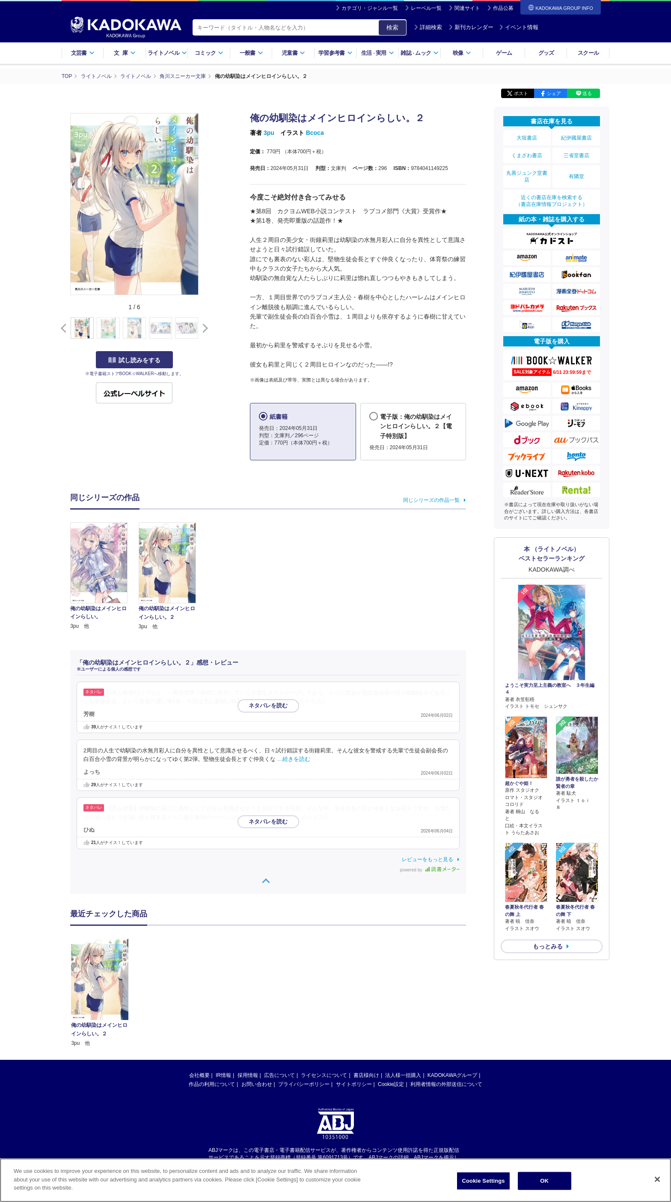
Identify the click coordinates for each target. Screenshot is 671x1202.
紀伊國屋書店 (576, 138)
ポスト (521, 93)
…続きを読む (310, 701)
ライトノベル (167, 53)
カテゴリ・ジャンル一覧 (369, 8)
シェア (554, 93)
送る (587, 93)
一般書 (251, 53)
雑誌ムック (420, 53)
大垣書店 (527, 138)
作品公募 (503, 8)
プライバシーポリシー (304, 1003)
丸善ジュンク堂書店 (526, 176)
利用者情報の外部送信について (446, 1003)
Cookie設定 (391, 1003)
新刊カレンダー (470, 27)
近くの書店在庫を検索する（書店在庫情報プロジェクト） (552, 200)
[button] (203, 328)
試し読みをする (134, 360)
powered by (430, 870)
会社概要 (199, 994)
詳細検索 (428, 27)
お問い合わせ (256, 1003)
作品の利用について (212, 1003)
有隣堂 (576, 176)
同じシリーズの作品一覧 (431, 500)
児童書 (293, 53)
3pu (269, 132)
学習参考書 (335, 53)
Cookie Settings (483, 1181)
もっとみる (548, 946)
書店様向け (366, 994)
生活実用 (377, 53)
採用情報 (248, 994)
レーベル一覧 (426, 8)
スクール (588, 53)
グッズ (546, 53)
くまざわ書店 (526, 155)
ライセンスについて (324, 994)
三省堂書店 (576, 155)
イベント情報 (518, 27)
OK (544, 1181)
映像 (462, 53)
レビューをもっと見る (427, 859)
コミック (209, 53)
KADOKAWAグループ (452, 994)
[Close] (657, 1180)
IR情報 (223, 994)
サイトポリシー (354, 1003)
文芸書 (83, 53)
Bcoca (315, 132)
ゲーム (504, 53)
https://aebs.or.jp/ (304, 1083)
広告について (279, 994)
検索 (392, 27)
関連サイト (467, 8)
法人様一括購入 (403, 994)
